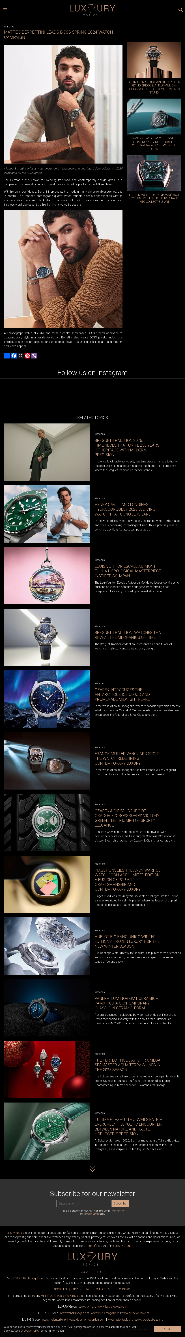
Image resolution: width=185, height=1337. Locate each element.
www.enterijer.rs (54, 1319)
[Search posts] (180, 10)
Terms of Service (91, 1214)
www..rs (87, 1306)
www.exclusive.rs (135, 1313)
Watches (9, 26)
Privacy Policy (117, 1211)
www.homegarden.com (87, 1319)
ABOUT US (60, 1289)
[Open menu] (5, 10)
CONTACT (125, 1289)
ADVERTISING (81, 1289)
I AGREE (167, 1329)
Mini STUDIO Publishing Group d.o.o (29, 1278)
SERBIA (100, 1272)
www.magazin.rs (74, 1313)
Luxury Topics (15, 1232)
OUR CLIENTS (104, 1289)
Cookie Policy (31, 1330)
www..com (112, 1306)
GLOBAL (85, 1272)
